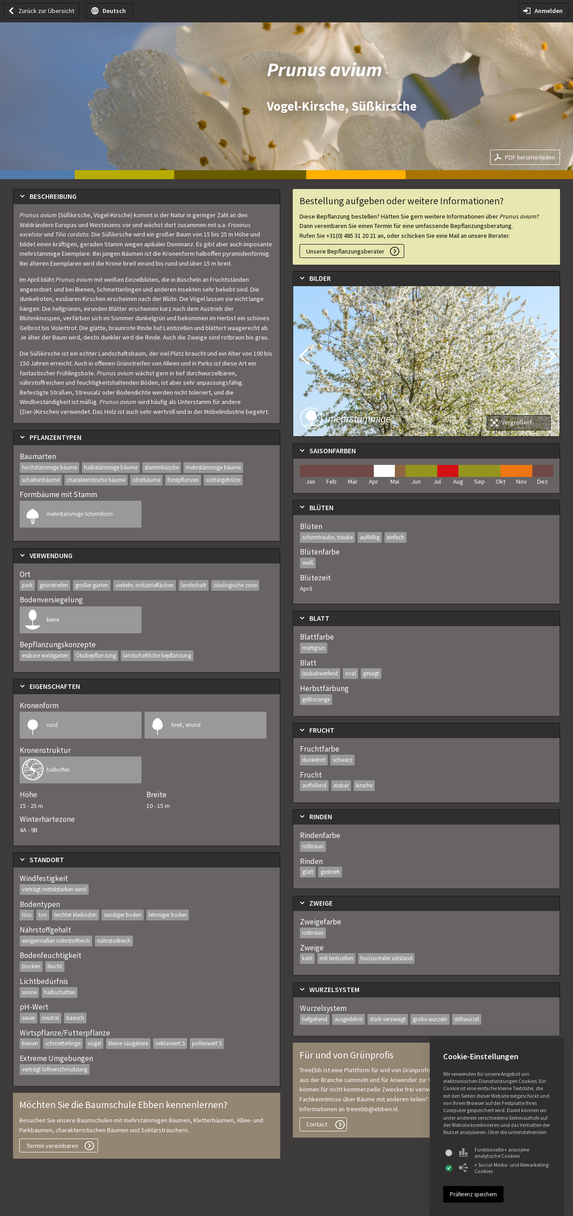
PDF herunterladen (530, 157)
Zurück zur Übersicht (46, 11)
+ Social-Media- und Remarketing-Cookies (504, 1168)
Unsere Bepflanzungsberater (345, 251)
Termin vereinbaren (52, 1146)
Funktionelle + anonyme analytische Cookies (494, 1153)
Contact (316, 1124)
